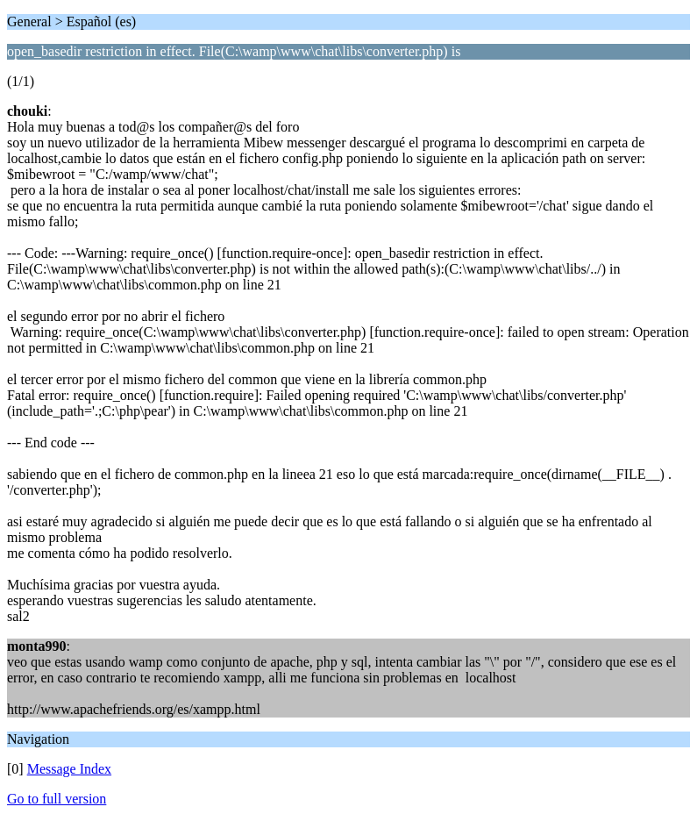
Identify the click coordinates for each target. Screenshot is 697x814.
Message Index (69, 768)
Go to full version (56, 798)
